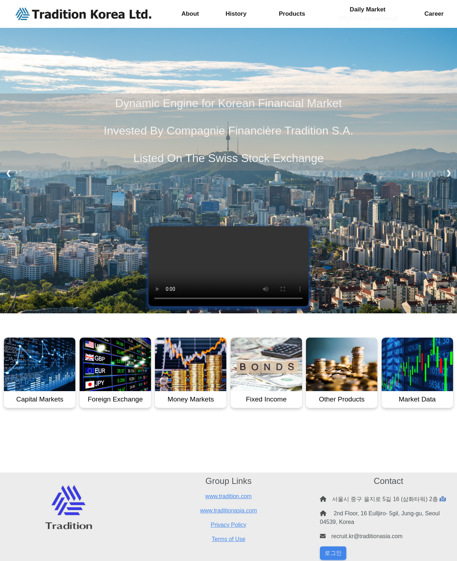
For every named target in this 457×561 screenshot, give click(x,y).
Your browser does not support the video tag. (228, 266)
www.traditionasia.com (228, 510)
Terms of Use (228, 539)
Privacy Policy (228, 525)
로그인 (333, 553)
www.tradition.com (228, 496)
